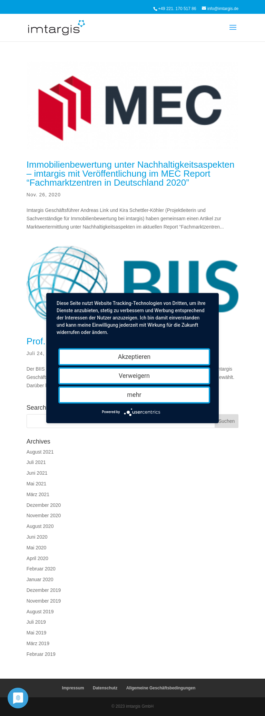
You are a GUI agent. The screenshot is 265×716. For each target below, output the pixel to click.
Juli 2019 (36, 622)
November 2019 (44, 601)
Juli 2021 (36, 462)
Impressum (73, 688)
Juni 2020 (37, 537)
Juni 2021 (37, 473)
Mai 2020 (37, 547)
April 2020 (37, 558)
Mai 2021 (37, 483)
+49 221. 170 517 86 (177, 8)
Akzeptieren (134, 356)
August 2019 (40, 611)
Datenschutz (105, 688)
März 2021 (38, 494)
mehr (134, 394)
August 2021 (40, 452)
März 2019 (38, 643)
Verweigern (134, 375)
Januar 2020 (40, 579)
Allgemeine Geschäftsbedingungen (161, 688)
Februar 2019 (41, 654)
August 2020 (40, 526)
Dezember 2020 (44, 505)
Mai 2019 (37, 632)
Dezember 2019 (44, 590)
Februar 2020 (41, 568)
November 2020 (44, 515)
